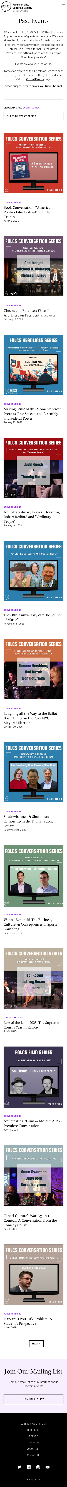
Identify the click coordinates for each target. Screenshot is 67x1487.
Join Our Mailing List (33, 1424)
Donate (33, 1436)
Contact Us (33, 1455)
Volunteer (33, 1449)
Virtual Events (35, 79)
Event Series (31, 107)
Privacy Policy (33, 1479)
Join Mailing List (33, 1399)
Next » (36, 1343)
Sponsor (33, 1442)
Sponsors (33, 1430)
